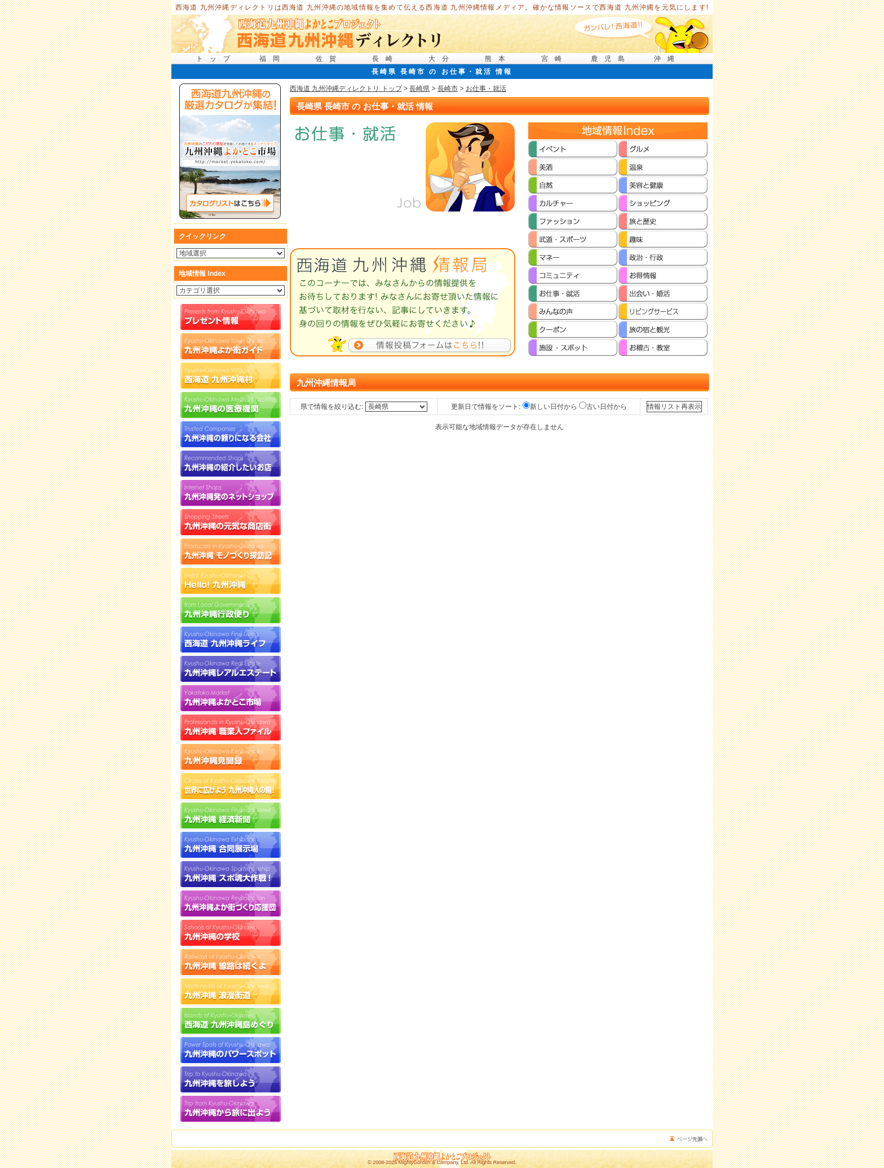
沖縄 (667, 59)
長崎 (385, 59)
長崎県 (419, 88)
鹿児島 (611, 59)
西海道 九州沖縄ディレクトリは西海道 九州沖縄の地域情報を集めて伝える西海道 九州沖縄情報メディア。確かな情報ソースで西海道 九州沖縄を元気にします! (442, 7)
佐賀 (329, 59)
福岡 (272, 59)
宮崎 (554, 59)
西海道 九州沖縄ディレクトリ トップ (346, 88)
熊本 (498, 59)
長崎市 (447, 88)
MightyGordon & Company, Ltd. (434, 1162)
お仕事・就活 (486, 88)
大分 (442, 59)
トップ (216, 59)
